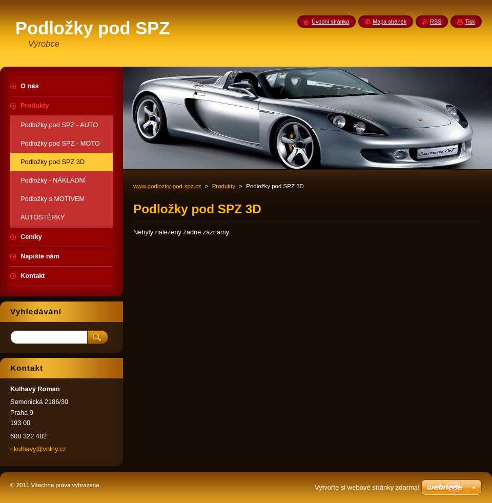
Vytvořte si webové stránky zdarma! (367, 487)
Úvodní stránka (330, 21)
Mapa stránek (389, 21)
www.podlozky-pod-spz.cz (167, 186)
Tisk (470, 21)
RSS (435, 21)
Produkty (223, 186)
